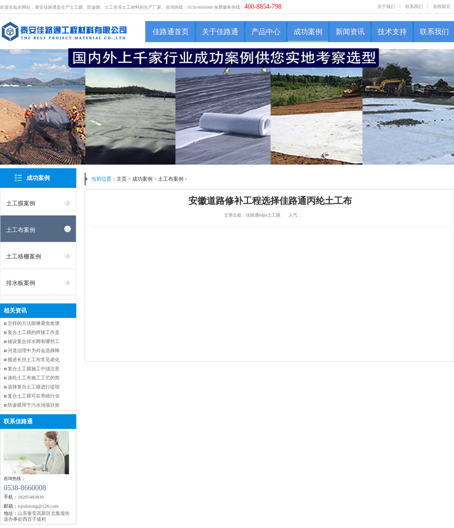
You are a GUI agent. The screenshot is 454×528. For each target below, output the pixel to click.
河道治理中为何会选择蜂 (34, 350)
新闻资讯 (350, 32)
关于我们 (386, 6)
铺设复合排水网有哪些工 (34, 341)
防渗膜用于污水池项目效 (34, 405)
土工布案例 (20, 230)
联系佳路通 (18, 421)
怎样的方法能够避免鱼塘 (34, 323)
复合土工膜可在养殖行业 (34, 396)
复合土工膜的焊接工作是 (34, 332)
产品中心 (265, 32)
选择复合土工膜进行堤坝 (34, 387)
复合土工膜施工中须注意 (34, 368)
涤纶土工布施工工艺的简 (34, 377)
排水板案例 (20, 283)
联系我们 (414, 6)
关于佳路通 (220, 32)
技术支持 (392, 32)
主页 (122, 179)
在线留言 (441, 6)
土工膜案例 (20, 203)
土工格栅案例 (23, 256)
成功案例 (308, 32)
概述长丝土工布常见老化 (34, 359)
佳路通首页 (171, 32)
